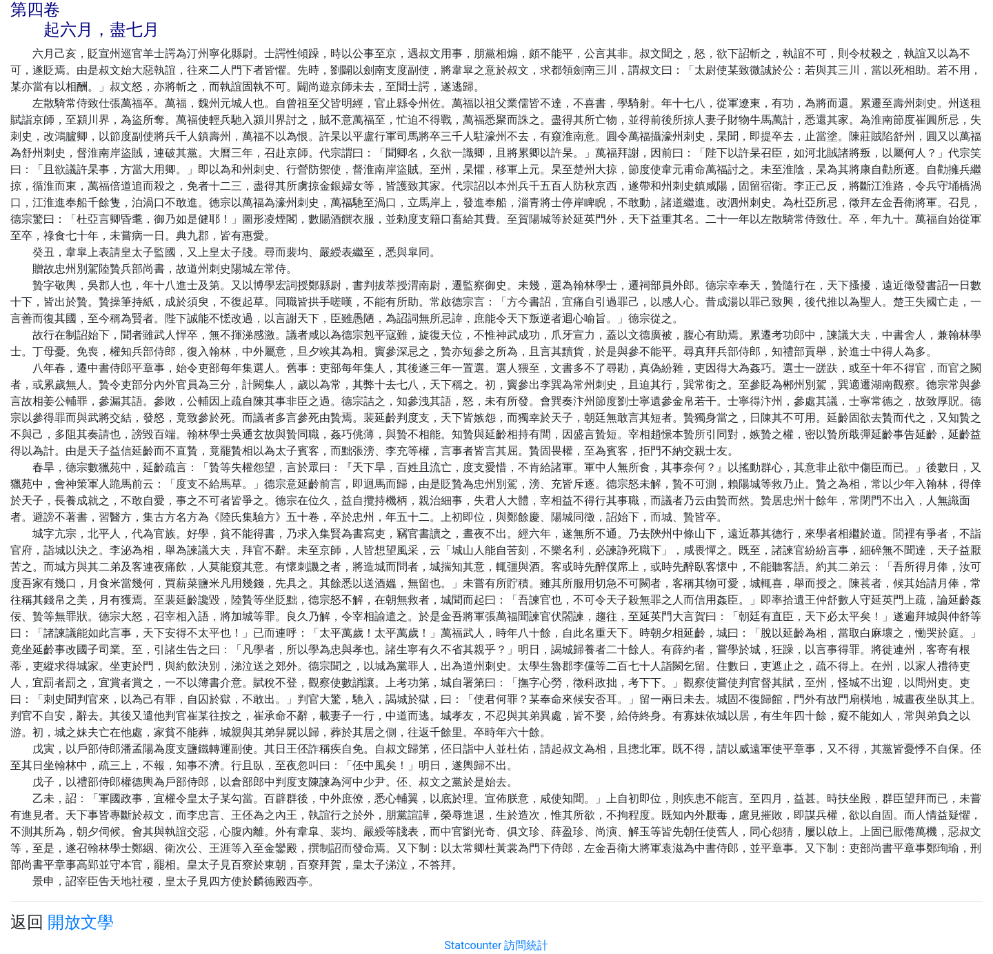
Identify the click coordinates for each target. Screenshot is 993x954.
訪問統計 (526, 945)
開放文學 (81, 922)
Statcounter (473, 945)
